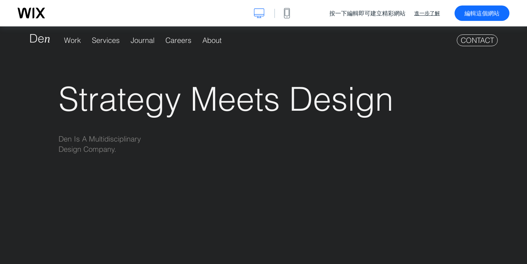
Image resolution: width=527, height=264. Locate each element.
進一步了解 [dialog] (427, 13)
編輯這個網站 (482, 13)
